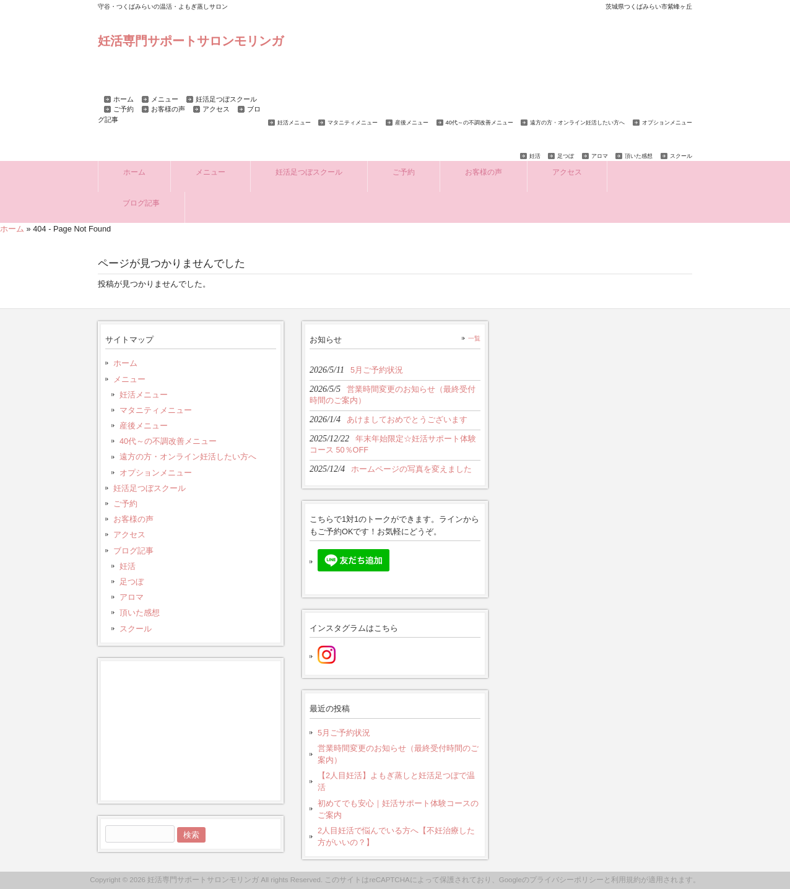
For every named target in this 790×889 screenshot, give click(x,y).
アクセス (216, 109)
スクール (681, 156)
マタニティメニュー (353, 122)
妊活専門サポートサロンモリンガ (191, 40)
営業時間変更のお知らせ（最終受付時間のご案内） (398, 754)
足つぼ (565, 156)
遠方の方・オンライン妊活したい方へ (577, 122)
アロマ (599, 156)
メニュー (164, 99)
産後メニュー (411, 122)
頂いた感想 (639, 156)
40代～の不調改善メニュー (479, 122)
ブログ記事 (133, 550)
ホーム (123, 99)
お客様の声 (168, 109)
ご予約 (123, 109)
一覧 (474, 338)
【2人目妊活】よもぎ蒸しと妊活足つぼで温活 (396, 781)
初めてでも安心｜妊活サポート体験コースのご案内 (398, 809)
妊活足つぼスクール (226, 99)
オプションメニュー (667, 122)
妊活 (534, 156)
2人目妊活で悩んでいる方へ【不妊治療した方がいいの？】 (396, 836)
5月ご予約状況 (344, 732)
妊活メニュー (294, 122)
